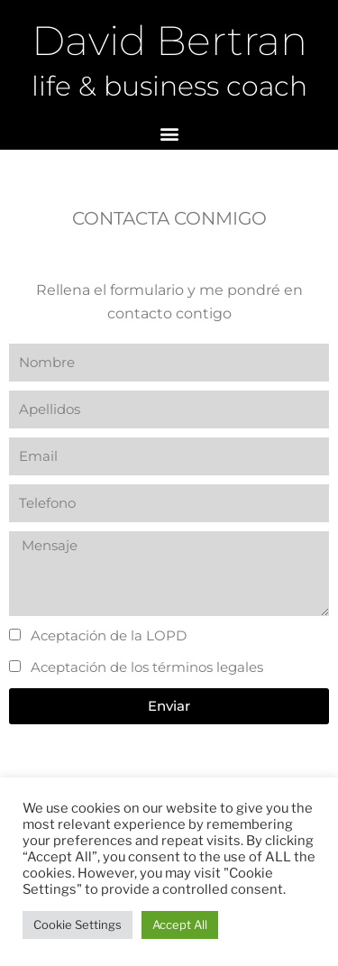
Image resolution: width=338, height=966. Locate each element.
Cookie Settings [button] (77, 924)
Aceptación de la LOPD (109, 635)
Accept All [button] (179, 924)
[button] (169, 134)
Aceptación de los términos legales (147, 667)
